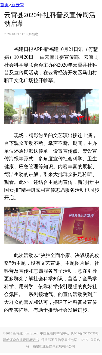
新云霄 (17, 4)
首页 (4, 4)
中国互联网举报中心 (54, 333)
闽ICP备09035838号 (85, 333)
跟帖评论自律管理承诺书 (21, 340)
